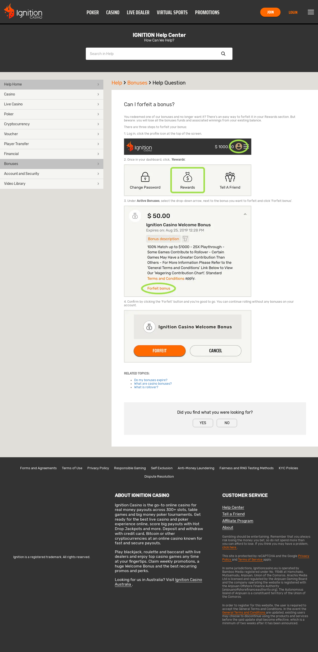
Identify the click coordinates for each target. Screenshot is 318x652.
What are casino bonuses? (153, 383)
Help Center (233, 507)
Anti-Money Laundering (196, 468)
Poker (93, 12)
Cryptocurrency (51, 124)
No (227, 423)
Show (223, 54)
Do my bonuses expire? (150, 380)
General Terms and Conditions (244, 612)
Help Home (51, 84)
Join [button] (270, 12)
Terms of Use (72, 468)
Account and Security (51, 174)
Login (293, 12)
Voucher (51, 134)
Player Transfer (51, 144)
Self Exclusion (162, 468)
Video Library (51, 184)
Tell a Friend (233, 514)
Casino (112, 12)
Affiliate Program (237, 521)
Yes (203, 423)
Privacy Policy (98, 468)
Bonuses (51, 164)
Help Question (169, 83)
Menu (311, 12)
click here (229, 547)
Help (119, 83)
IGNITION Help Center (159, 35)
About (227, 527)
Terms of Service (250, 559)
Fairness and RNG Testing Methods (246, 468)
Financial (51, 154)
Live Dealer (138, 12)
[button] (93, 12)
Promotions (207, 12)
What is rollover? (146, 387)
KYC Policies (288, 468)
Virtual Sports (172, 12)
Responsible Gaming (130, 468)
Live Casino (51, 104)
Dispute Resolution (159, 476)
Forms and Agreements (38, 468)
